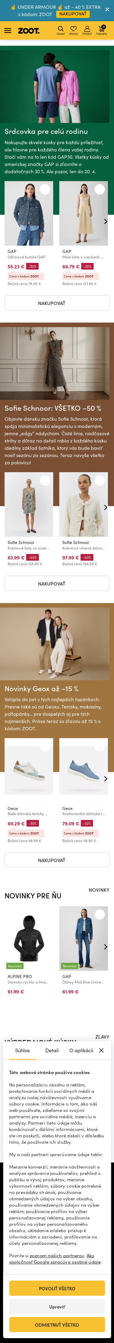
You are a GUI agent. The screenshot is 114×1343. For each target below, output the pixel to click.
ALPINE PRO (20, 976)
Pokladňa (101, 29)
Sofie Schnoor (21, 542)
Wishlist (73, 30)
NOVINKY (99, 889)
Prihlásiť (87, 30)
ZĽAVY (102, 1036)
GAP (12, 251)
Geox (13, 808)
